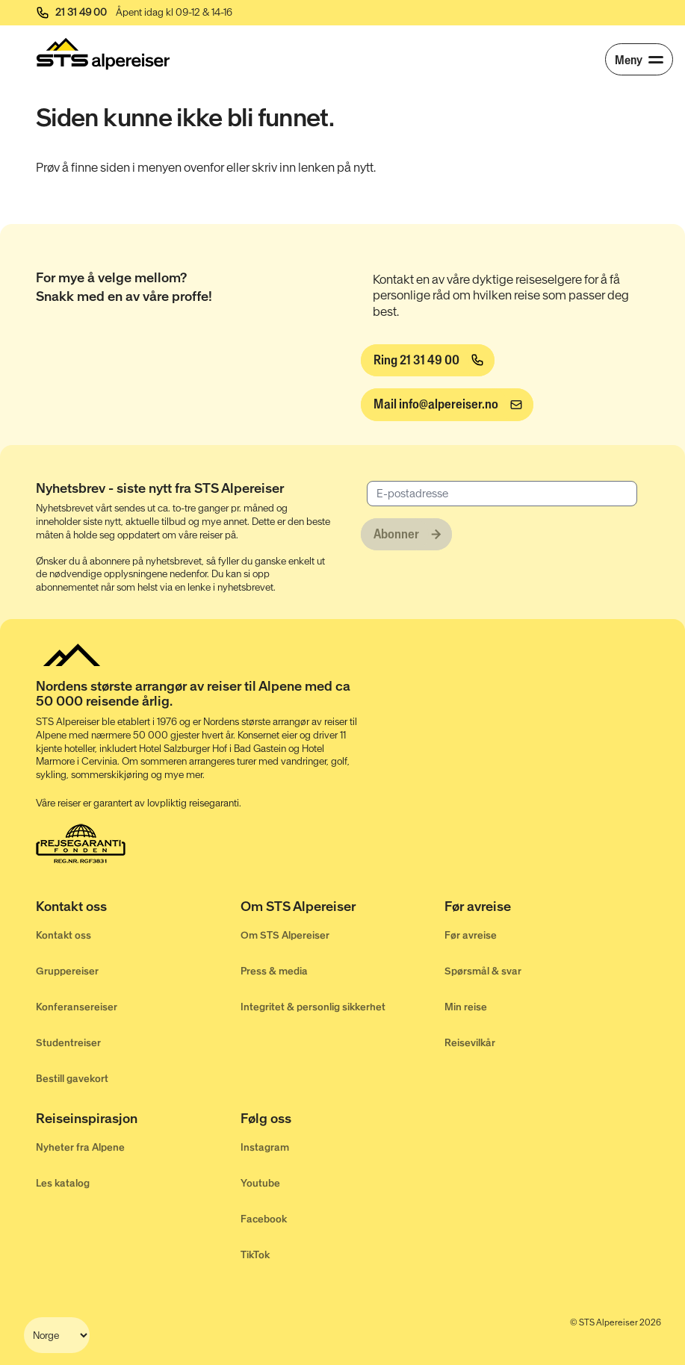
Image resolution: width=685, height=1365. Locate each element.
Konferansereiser (76, 1007)
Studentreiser (68, 1042)
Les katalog (63, 1183)
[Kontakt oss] (138, 908)
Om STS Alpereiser (285, 935)
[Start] (103, 53)
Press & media (274, 971)
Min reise (465, 1007)
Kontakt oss (63, 935)
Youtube (260, 1183)
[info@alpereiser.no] (447, 404)
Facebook (264, 1219)
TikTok (255, 1255)
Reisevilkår (469, 1042)
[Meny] (639, 59)
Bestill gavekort (72, 1078)
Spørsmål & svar (482, 971)
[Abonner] (406, 534)
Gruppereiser (67, 971)
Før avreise (470, 935)
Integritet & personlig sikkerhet (313, 1007)
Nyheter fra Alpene (80, 1147)
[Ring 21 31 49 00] (428, 360)
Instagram (265, 1147)
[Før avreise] (546, 908)
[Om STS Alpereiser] (343, 908)
